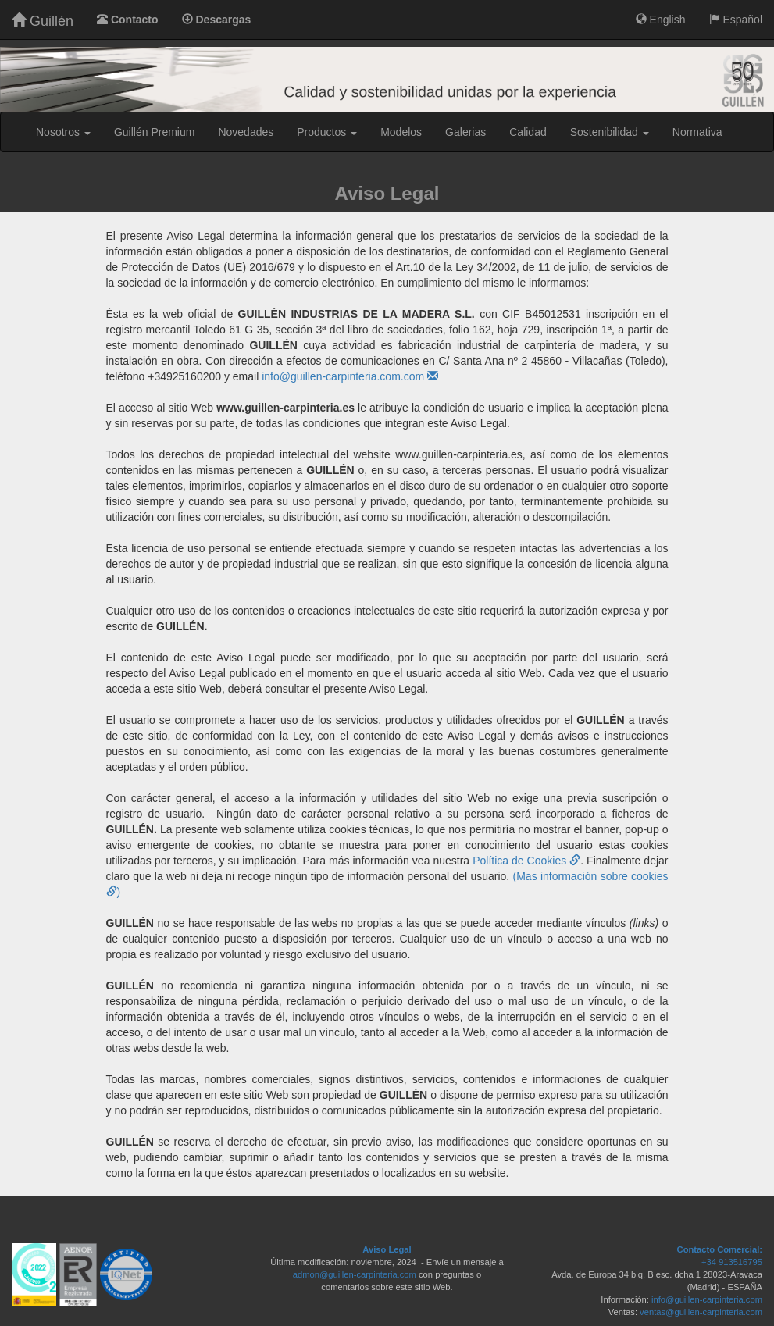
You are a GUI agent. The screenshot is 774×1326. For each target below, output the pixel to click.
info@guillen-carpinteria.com (706, 1299)
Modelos (401, 132)
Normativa (697, 132)
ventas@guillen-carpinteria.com (701, 1312)
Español (735, 19)
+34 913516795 (731, 1262)
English (661, 19)
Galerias (465, 132)
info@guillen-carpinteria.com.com (350, 376)
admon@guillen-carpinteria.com (354, 1274)
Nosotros (63, 132)
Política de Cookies (526, 860)
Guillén (42, 20)
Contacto (128, 19)
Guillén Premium (154, 132)
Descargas (216, 19)
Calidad (527, 132)
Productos (327, 132)
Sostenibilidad (609, 132)
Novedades (245, 132)
